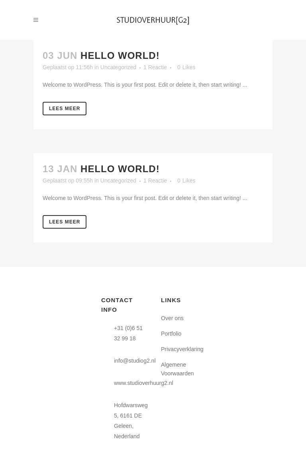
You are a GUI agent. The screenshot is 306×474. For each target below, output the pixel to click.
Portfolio (171, 333)
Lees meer (64, 108)
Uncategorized (118, 67)
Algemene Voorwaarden (177, 369)
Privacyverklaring (182, 349)
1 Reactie (155, 67)
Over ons (172, 318)
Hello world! (120, 55)
